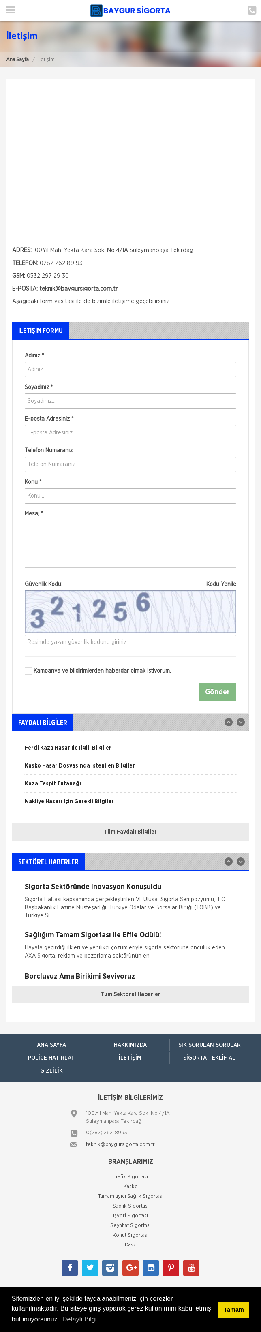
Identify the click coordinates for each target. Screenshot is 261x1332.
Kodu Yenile (221, 584)
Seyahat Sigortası (130, 1225)
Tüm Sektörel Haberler (130, 994)
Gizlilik (51, 1071)
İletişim (130, 1058)
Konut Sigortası (130, 1235)
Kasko (131, 1186)
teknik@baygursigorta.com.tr (120, 1144)
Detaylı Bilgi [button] (79, 1319)
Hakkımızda (130, 1045)
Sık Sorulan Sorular (209, 1045)
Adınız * (34, 356)
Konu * (33, 482)
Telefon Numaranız (49, 450)
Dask (130, 1245)
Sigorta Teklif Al (209, 1058)
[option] (130, 751)
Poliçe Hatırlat (51, 1058)
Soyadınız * (39, 387)
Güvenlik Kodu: (130, 584)
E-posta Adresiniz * (49, 419)
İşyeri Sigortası (130, 1216)
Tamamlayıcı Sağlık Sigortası (130, 1196)
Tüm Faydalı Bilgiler (130, 832)
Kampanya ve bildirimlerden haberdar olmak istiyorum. (98, 671)
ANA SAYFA (51, 1045)
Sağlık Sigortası (131, 1206)
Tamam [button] (234, 1309)
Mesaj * (34, 514)
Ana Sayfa (17, 59)
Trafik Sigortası (130, 1177)
